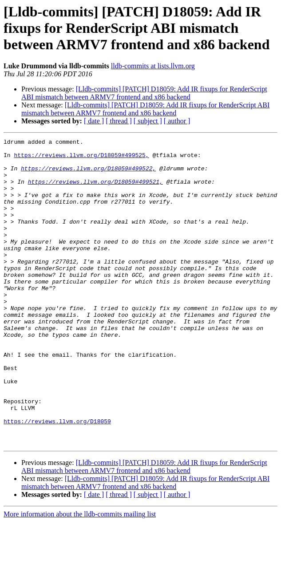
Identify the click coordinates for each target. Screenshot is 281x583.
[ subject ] (148, 121)
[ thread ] (119, 121)
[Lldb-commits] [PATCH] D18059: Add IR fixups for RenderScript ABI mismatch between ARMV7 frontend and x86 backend (144, 93)
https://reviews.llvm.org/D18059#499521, (95, 191)
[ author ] (177, 121)
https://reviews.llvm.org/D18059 (57, 478)
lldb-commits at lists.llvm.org (153, 66)
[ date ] (94, 121)
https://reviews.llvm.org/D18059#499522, (88, 175)
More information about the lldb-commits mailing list (80, 575)
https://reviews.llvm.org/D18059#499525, (81, 159)
